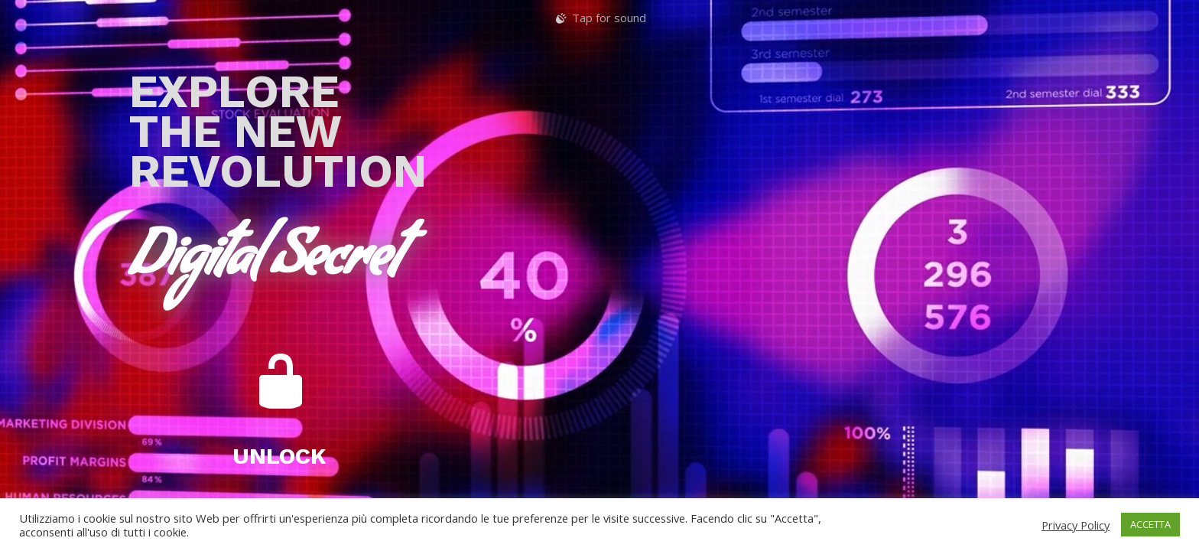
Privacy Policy (1075, 525)
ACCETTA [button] (1150, 524)
